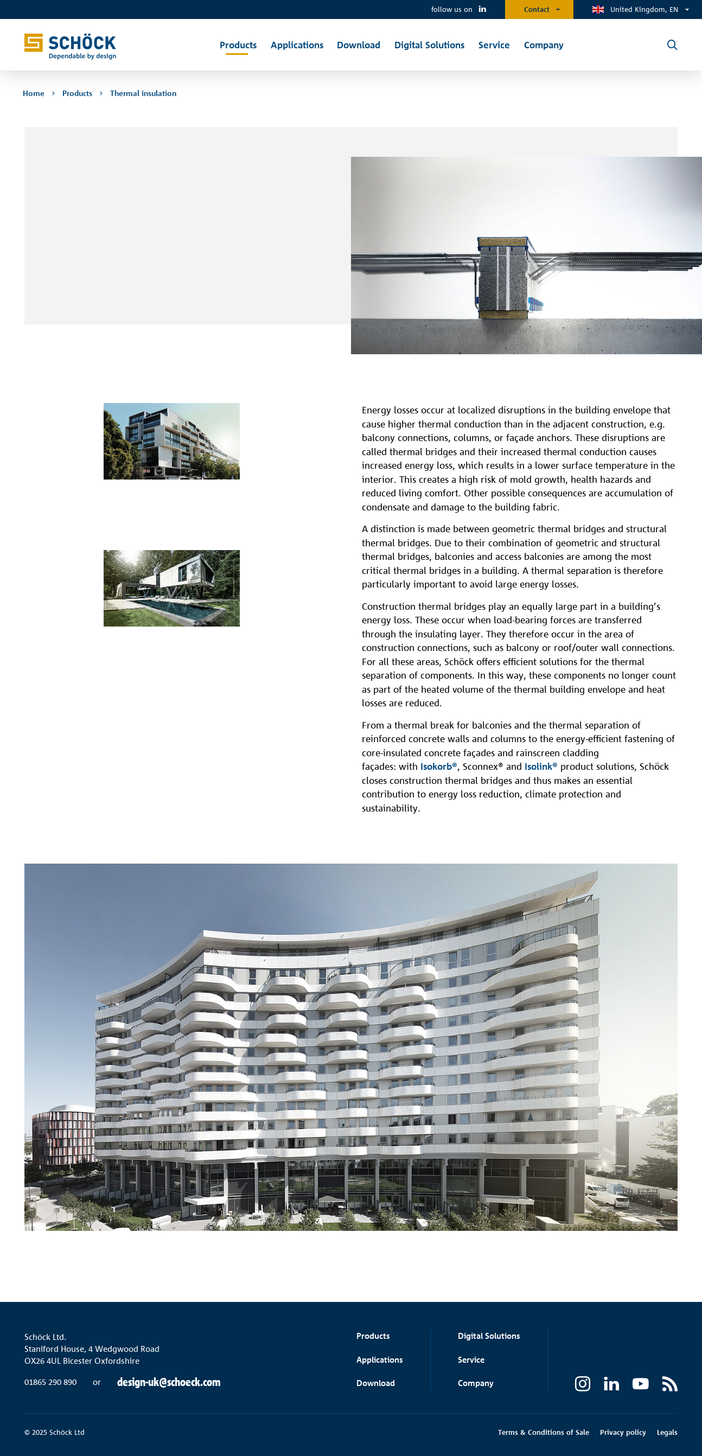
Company (476, 1383)
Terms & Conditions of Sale (543, 1432)
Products (373, 1336)
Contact (537, 9)
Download (375, 1383)
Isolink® (541, 766)
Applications (379, 1360)
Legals (667, 1432)
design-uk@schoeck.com (169, 1382)
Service (471, 1360)
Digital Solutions (489, 1336)
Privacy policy (623, 1432)
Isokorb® (438, 766)
